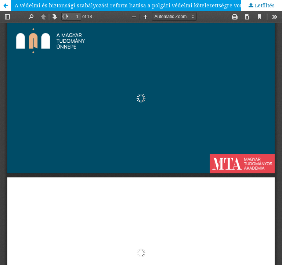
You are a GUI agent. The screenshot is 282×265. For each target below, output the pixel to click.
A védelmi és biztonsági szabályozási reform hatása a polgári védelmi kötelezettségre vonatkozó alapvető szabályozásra (148, 5)
